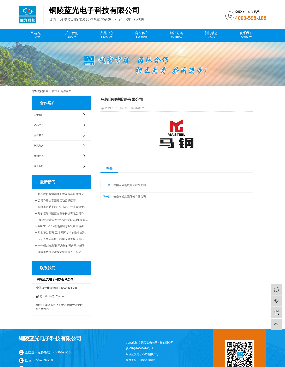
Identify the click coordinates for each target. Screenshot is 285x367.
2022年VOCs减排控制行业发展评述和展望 (63, 226)
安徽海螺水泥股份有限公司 (129, 196)
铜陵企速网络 (147, 360)
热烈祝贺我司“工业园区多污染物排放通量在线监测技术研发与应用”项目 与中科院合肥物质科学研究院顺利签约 (63, 232)
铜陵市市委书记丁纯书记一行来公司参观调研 (63, 206)
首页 (54, 91)
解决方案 (176, 35)
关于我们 (71, 35)
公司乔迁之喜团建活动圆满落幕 (57, 200)
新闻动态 (211, 35)
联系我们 (246, 35)
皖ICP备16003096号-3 (139, 348)
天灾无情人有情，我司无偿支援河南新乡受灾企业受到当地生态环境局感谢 (63, 239)
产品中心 (106, 35)
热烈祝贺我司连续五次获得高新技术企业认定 (63, 194)
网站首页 (37, 35)
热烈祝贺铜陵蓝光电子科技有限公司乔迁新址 (63, 213)
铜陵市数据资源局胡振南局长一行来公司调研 (63, 252)
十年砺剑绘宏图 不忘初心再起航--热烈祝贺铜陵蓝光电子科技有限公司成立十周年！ (63, 245)
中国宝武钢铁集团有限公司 (129, 185)
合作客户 (141, 35)
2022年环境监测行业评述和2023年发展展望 (63, 219)
